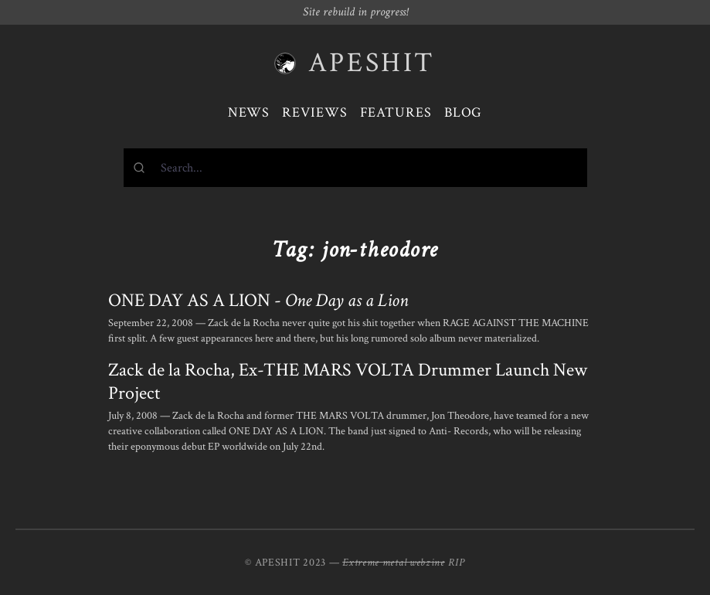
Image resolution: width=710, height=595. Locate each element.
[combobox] (355, 167)
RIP (456, 563)
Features (396, 112)
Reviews (314, 112)
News (249, 112)
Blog (463, 112)
